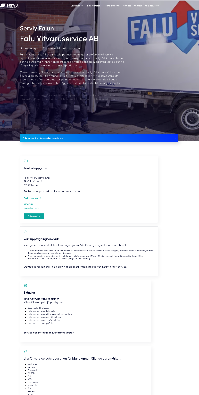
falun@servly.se (34, 215)
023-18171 (31, 212)
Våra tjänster (97, 7)
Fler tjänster (113, 7)
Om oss (147, 7)
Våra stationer (132, 7)
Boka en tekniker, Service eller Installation (48, 141)
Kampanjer (170, 7)
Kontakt (158, 7)
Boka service (37, 225)
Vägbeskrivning (34, 205)
